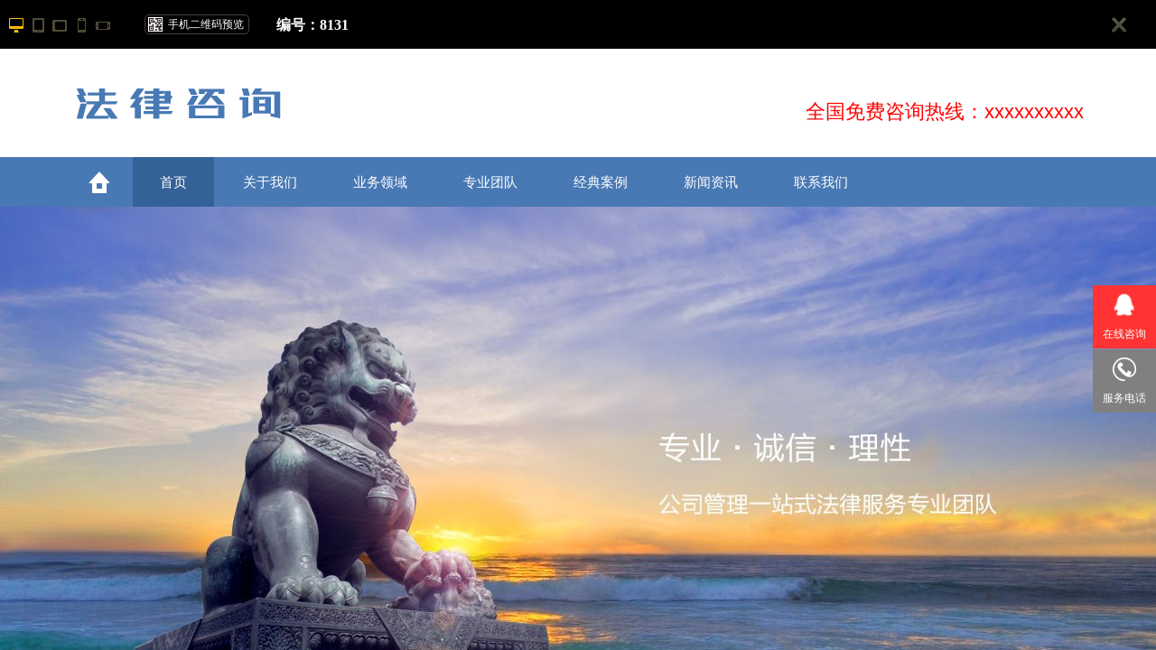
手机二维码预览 (206, 24)
